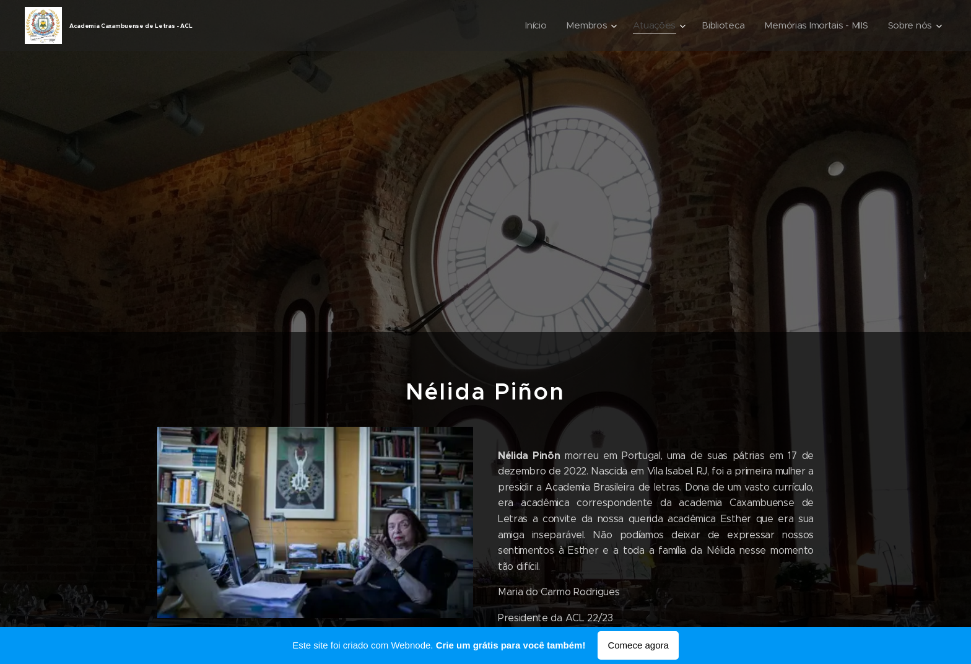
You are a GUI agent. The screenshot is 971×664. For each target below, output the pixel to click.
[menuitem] (528, 25)
